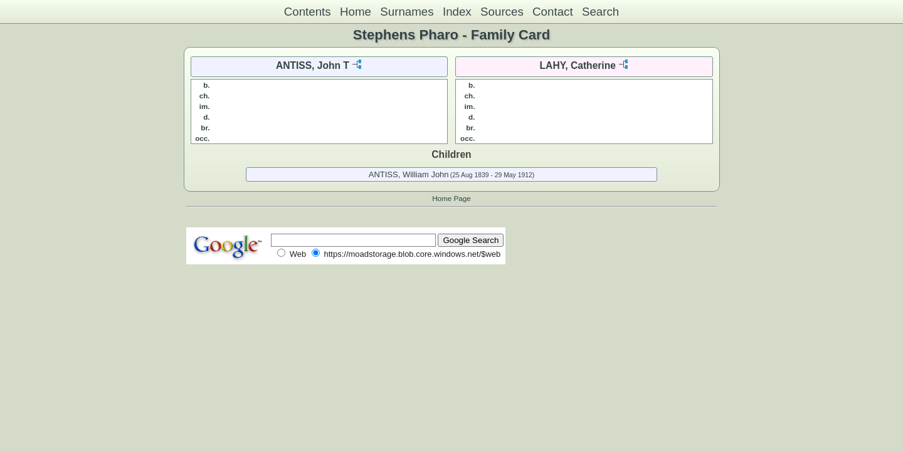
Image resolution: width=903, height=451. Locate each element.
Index (457, 11)
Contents (307, 11)
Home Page (451, 198)
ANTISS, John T (312, 65)
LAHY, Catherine (578, 65)
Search (600, 11)
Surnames (406, 11)
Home (355, 11)
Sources (502, 11)
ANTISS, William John (409, 174)
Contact (552, 11)
